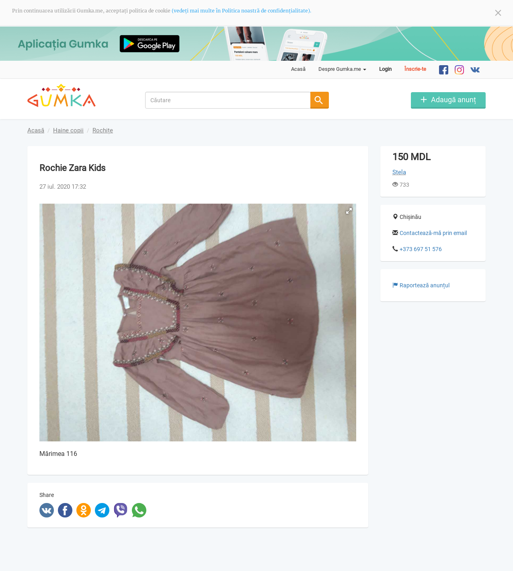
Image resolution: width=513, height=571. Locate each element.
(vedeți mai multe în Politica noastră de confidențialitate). (241, 11)
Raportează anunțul (420, 285)
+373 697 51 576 (421, 249)
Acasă (298, 69)
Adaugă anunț (453, 99)
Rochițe (102, 130)
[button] (349, 210)
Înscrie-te (415, 69)
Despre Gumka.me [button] (342, 69)
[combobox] (228, 99)
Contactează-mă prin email (433, 233)
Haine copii (68, 130)
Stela (399, 172)
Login (385, 69)
